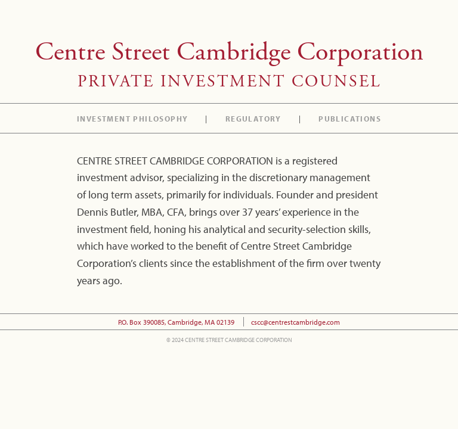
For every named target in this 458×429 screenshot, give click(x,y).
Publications (349, 119)
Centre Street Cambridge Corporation (229, 52)
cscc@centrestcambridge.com (295, 322)
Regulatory (253, 119)
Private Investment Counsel (229, 81)
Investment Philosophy (132, 119)
